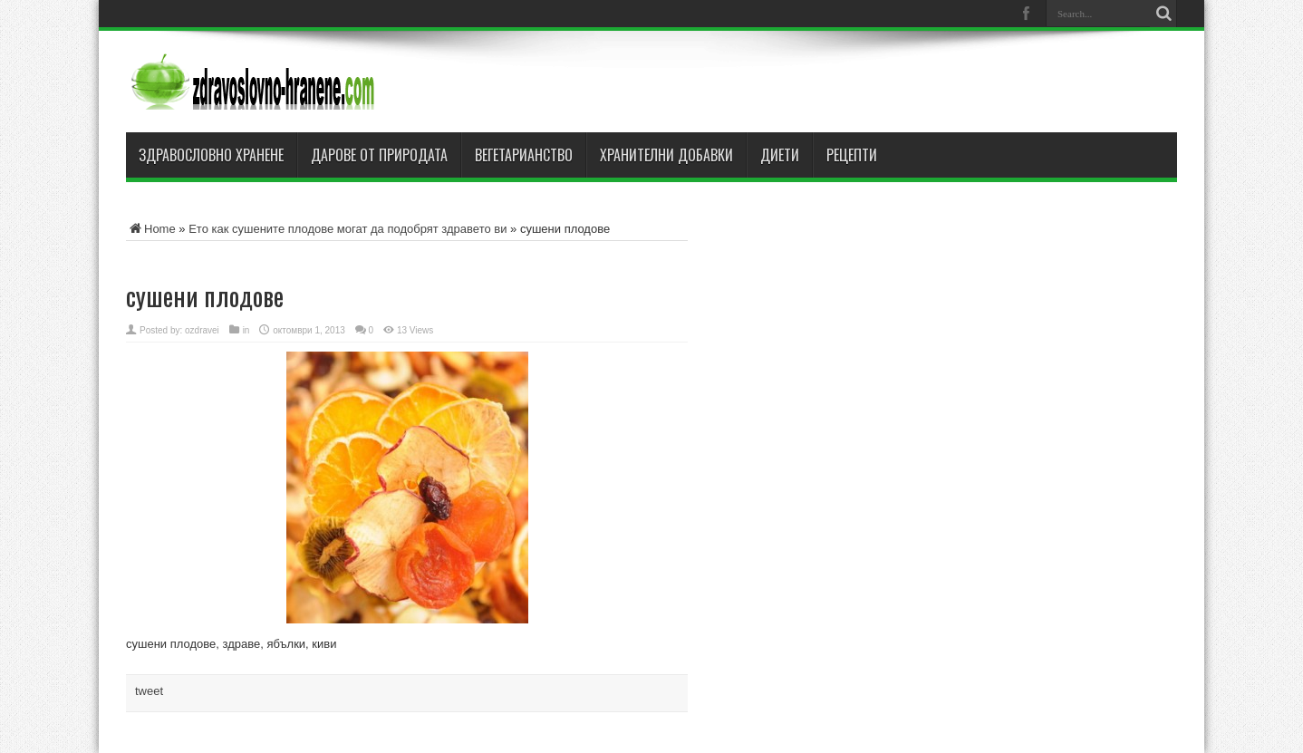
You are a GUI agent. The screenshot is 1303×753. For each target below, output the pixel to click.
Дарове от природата (379, 155)
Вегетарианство (524, 155)
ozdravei (202, 330)
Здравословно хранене (211, 155)
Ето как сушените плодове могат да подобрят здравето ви (347, 229)
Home (151, 229)
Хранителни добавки (666, 155)
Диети (779, 155)
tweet (149, 691)
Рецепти (851, 155)
